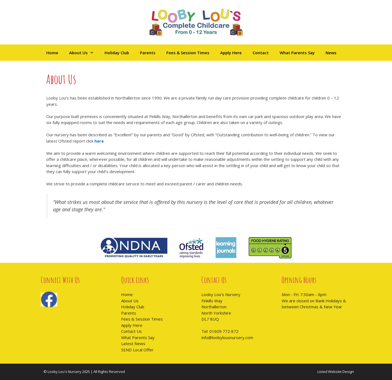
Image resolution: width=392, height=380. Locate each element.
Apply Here (231, 52)
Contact (261, 52)
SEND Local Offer (137, 349)
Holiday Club (117, 52)
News (331, 52)
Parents (147, 52)
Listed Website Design (335, 371)
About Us (84, 52)
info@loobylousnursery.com (227, 337)
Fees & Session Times (187, 52)
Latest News (133, 343)
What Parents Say (297, 52)
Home (52, 52)
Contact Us (131, 331)
